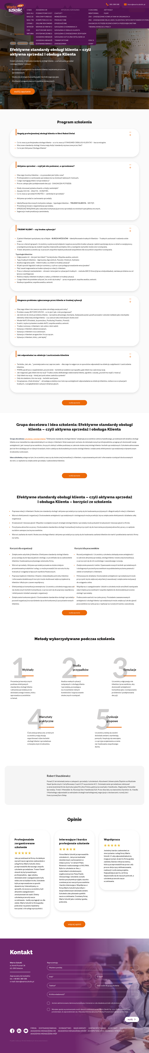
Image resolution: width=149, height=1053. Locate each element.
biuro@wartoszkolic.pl (25, 981)
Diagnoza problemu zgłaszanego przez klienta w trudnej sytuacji (74, 300)
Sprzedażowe (19, 34)
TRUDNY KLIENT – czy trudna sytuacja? (74, 229)
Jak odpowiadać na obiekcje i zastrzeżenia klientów (74, 355)
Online (13, 43)
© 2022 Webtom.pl (28, 1041)
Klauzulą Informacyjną (87, 1012)
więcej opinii (74, 924)
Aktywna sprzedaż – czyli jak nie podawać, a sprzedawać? (74, 166)
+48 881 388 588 (20, 979)
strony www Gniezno (40, 1041)
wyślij (132, 1019)
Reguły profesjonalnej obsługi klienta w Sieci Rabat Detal (74, 133)
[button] (29, 10)
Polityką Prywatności (105, 1012)
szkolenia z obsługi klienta (35, 439)
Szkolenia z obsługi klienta (39, 43)
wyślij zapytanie (22, 91)
